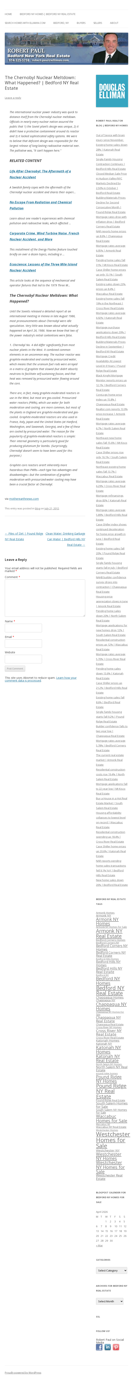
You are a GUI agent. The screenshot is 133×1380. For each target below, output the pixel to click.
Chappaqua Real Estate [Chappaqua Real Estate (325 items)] (110, 1024)
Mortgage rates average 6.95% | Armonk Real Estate (110, 250)
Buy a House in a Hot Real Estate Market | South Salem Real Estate (111, 803)
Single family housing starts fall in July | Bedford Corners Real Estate (112, 567)
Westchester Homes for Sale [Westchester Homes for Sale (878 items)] (113, 1140)
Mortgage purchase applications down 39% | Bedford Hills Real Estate (111, 332)
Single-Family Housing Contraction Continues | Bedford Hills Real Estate (111, 164)
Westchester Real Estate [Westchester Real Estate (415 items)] (109, 1177)
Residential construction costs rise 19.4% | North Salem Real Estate (110, 774)
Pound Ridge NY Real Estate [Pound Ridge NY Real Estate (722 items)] (111, 1091)
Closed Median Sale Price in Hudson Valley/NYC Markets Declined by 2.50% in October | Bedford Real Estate (111, 183)
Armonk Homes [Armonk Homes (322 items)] (105, 912)
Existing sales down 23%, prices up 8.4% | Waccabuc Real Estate (111, 289)
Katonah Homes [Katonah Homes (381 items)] (107, 1040)
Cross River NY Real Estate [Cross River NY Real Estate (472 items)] (109, 1032)
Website (10, 652)
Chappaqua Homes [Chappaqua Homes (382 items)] (110, 997)
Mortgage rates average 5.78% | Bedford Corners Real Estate (111, 745)
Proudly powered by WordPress (23, 1372)
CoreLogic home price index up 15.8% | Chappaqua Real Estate (110, 399)
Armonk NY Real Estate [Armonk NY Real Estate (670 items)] (109, 933)
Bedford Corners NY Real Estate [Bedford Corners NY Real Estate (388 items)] (111, 954)
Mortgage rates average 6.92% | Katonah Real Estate (110, 317)
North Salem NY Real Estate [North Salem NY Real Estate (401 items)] (111, 1068)
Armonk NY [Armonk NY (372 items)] (103, 915)
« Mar (99, 1245)
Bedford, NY (61, 23)
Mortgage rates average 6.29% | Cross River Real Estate (110, 486)
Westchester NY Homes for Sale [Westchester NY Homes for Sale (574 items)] (110, 1167)
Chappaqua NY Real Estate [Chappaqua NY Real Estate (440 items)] (108, 1019)
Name (10, 621)
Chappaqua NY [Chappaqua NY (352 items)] (105, 1000)
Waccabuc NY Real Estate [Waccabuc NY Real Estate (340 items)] (111, 1127)
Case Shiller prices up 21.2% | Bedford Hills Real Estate (111, 687)
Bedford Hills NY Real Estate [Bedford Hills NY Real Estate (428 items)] (109, 970)
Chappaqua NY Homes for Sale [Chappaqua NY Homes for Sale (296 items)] (110, 1013)
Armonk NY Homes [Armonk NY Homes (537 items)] (107, 921)
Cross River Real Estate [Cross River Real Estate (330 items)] (110, 1037)
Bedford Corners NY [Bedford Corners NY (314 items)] (107, 942)
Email (9, 637)
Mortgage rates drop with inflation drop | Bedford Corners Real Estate (111, 221)
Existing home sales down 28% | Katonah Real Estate (111, 149)
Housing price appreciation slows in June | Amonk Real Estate (112, 601)
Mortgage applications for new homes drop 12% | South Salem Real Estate (111, 630)
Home (8, 14)
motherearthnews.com (24, 499)
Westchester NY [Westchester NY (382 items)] (108, 1150)
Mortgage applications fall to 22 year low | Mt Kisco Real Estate (111, 788)
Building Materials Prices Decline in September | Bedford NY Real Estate (111, 346)
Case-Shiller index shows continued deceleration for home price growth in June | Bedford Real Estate (111, 534)
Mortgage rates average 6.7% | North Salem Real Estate (110, 428)
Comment (12, 577)
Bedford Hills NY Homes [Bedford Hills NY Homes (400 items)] (108, 963)
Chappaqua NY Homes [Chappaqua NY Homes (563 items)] (111, 1006)
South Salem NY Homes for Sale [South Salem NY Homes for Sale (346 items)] (111, 1111)
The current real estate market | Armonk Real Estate (110, 759)
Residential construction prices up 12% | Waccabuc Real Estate (112, 644)
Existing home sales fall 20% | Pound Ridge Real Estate (110, 553)
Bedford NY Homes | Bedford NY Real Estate (47, 14)
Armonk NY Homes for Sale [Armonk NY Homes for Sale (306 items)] (111, 926)
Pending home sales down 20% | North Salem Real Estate (111, 615)
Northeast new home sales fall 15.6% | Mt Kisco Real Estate (111, 442)
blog (37, 508)
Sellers (97, 23)
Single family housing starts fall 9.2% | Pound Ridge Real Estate (110, 716)
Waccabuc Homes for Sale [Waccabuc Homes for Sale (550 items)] (111, 1118)
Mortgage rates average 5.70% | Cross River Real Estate (110, 659)
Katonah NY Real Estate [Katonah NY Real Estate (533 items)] (108, 1058)
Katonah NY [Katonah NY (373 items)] (104, 1044)
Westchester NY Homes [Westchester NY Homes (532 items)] (108, 1156)
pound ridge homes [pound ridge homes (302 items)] (107, 1073)
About (114, 23)
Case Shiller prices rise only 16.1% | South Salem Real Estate (111, 457)
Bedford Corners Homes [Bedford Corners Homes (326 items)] (110, 940)
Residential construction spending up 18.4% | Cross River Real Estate (110, 836)
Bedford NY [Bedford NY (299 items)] (102, 975)
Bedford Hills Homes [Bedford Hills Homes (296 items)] (107, 958)
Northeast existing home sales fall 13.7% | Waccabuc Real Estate (111, 471)
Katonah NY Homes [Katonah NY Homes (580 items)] (108, 1049)
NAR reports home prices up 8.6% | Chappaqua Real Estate (111, 236)
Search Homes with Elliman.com (25, 23)
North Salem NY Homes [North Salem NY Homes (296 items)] (109, 1064)
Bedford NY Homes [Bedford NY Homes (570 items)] (108, 980)
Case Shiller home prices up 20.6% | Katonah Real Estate (111, 851)
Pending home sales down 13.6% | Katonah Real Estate (109, 673)
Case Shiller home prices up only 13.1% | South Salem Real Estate (111, 274)
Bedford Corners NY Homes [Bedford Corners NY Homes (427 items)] (112, 947)
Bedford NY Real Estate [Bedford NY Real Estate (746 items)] (110, 990)
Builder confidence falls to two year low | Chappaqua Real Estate (112, 731)
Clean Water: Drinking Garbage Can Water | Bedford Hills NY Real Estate (65, 539)
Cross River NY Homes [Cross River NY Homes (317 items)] (108, 1027)
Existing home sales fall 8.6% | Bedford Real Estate (110, 702)
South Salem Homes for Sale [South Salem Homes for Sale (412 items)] (112, 1105)
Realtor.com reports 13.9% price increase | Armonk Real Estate (112, 413)
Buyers (81, 23)
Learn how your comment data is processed (41, 679)
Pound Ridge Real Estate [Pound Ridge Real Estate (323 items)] (110, 1100)
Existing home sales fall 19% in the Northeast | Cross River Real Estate (110, 303)
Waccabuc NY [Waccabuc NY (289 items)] (103, 1124)
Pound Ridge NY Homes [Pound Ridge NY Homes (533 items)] (109, 1079)
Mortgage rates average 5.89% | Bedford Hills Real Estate (111, 514)
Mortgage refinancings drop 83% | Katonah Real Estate (111, 500)
